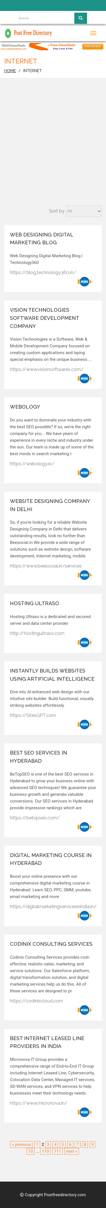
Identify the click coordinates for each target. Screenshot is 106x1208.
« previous (21, 1144)
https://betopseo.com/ (35, 817)
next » (71, 1151)
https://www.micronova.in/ (38, 1103)
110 (45, 1151)
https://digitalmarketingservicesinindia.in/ (53, 906)
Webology (25, 407)
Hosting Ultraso (34, 603)
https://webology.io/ (32, 463)
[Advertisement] (53, 150)
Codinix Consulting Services (51, 944)
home (10, 71)
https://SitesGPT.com (33, 715)
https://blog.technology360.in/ (43, 272)
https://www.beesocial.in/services (46, 566)
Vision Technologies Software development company (44, 318)
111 (57, 1151)
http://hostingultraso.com (37, 633)
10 (30, 1151)
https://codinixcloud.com (36, 1001)
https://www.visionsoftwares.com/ (47, 369)
